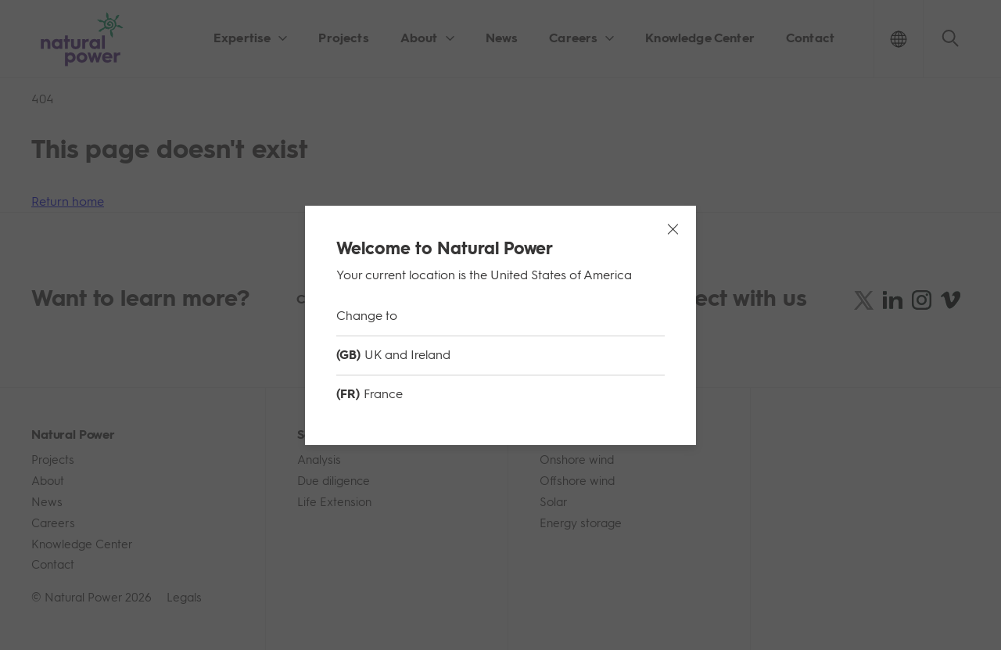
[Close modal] (672, 229)
